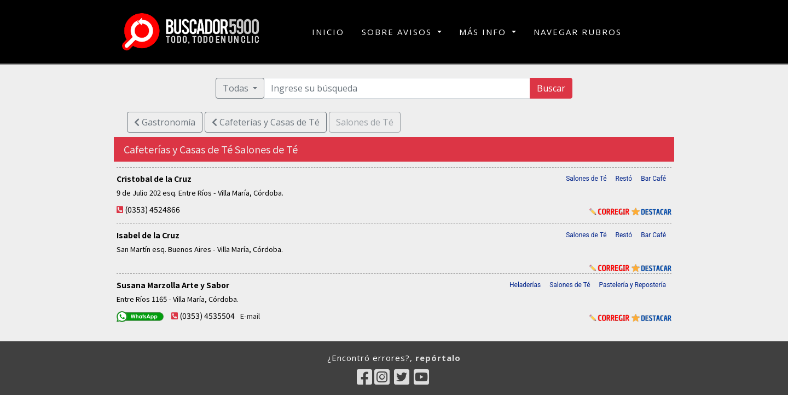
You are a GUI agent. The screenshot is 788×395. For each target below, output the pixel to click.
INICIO (328, 31)
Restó (624, 178)
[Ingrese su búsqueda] (397, 88)
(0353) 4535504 (207, 315)
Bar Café (653, 178)
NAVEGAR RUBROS (578, 31)
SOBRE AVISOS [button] (398, 31)
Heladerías (525, 285)
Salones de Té (586, 178)
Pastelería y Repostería (632, 285)
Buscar (551, 88)
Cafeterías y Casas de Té (266, 122)
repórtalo (438, 357)
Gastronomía (164, 122)
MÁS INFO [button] (484, 31)
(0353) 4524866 (152, 209)
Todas (237, 88)
